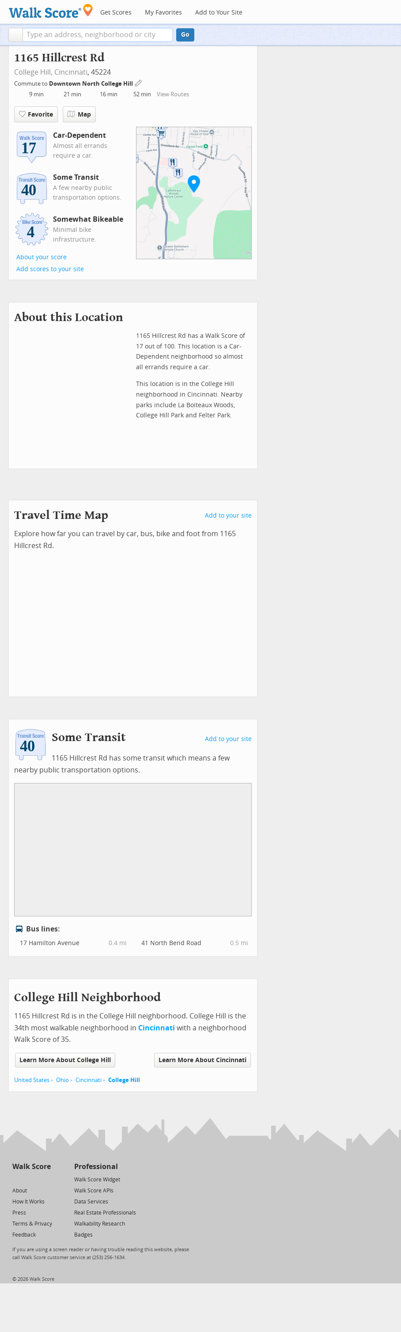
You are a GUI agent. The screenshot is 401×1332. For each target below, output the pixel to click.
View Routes (173, 94)
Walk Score (31, 1166)
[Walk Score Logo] (51, 11)
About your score (41, 257)
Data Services (91, 1202)
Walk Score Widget (97, 1180)
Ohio (62, 1080)
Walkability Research (99, 1224)
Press (19, 1213)
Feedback (24, 1235)
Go (185, 34)
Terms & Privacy (32, 1224)
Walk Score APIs (93, 1191)
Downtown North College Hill (91, 83)
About (19, 1191)
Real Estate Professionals (105, 1213)
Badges (83, 1235)
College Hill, (33, 72)
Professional (96, 1166)
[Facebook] (31, 1179)
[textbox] (98, 35)
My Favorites (163, 12)
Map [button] (79, 114)
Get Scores (116, 12)
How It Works (28, 1202)
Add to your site (228, 515)
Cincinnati (70, 72)
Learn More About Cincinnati (202, 1060)
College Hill (124, 1080)
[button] (15, 35)
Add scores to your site (50, 269)
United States (31, 1080)
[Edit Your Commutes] (138, 82)
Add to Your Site (218, 12)
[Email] (45, 1179)
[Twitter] (17, 1179)
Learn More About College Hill (65, 1060)
